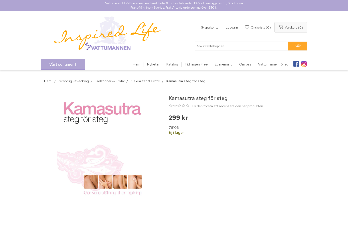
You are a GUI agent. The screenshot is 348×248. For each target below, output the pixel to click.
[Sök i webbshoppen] (241, 46)
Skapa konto (210, 27)
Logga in (232, 27)
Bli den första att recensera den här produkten (227, 106)
